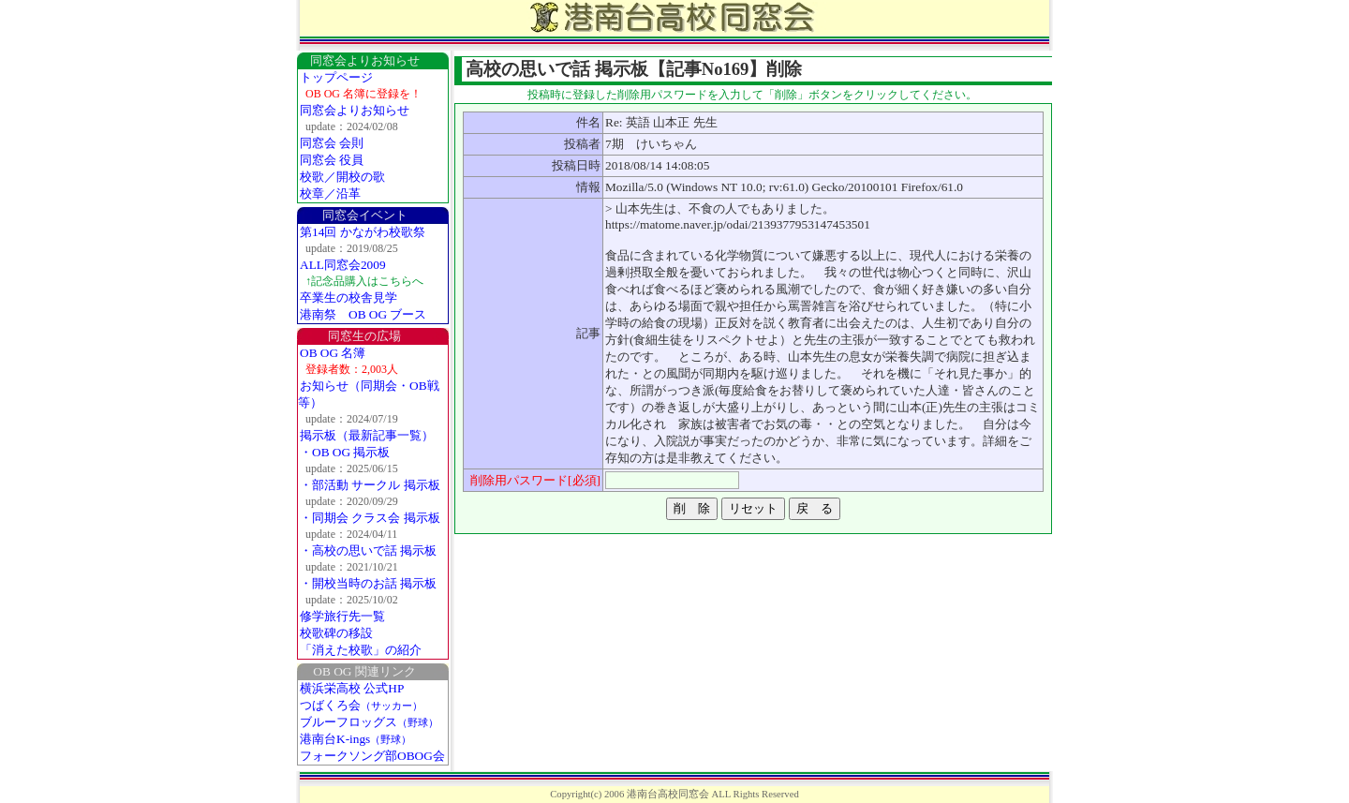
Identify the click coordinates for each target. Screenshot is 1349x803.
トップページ (336, 77)
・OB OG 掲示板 (345, 452)
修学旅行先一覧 (342, 616)
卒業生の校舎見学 (348, 297)
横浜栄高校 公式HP (352, 688)
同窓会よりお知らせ (354, 110)
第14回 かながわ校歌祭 (362, 232)
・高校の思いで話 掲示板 (368, 550)
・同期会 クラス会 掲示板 (370, 518)
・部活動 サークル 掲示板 (370, 485)
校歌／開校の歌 (342, 177)
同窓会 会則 (331, 143)
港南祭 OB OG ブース (363, 314)
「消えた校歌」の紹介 (361, 650)
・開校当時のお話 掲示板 (368, 583)
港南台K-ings (355, 739)
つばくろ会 (361, 705)
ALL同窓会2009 (343, 265)
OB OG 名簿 (332, 353)
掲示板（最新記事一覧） (367, 435)
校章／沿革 (330, 193)
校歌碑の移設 (336, 633)
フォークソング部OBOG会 (372, 756)
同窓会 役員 (331, 160)
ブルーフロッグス (369, 722)
